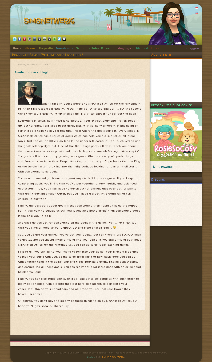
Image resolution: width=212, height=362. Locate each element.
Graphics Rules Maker (93, 48)
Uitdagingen (123, 48)
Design (91, 357)
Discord (142, 48)
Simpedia (45, 48)
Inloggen (192, 48)
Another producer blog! (31, 72)
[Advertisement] (80, 324)
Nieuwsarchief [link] (165, 167)
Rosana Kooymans (113, 357)
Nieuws (30, 48)
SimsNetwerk (49, 21)
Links (155, 48)
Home (17, 48)
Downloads (64, 48)
